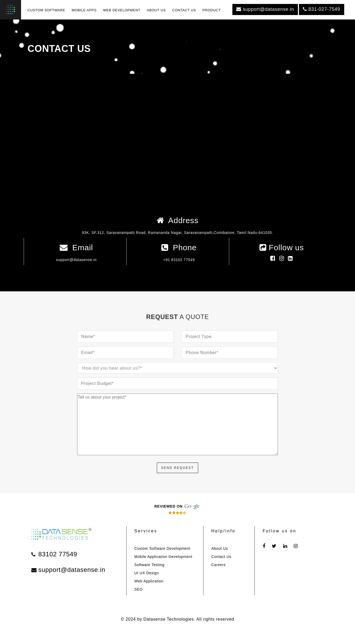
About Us (219, 548)
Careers (218, 565)
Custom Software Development (162, 548)
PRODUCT (211, 10)
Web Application (149, 581)
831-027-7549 (321, 9)
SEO (138, 589)
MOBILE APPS (84, 10)
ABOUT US (156, 10)
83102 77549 (54, 554)
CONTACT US (184, 10)
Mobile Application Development (163, 557)
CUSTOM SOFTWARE (46, 10)
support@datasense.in (265, 9)
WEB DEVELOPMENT (121, 10)
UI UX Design (146, 573)
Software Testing (149, 565)
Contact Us (221, 557)
